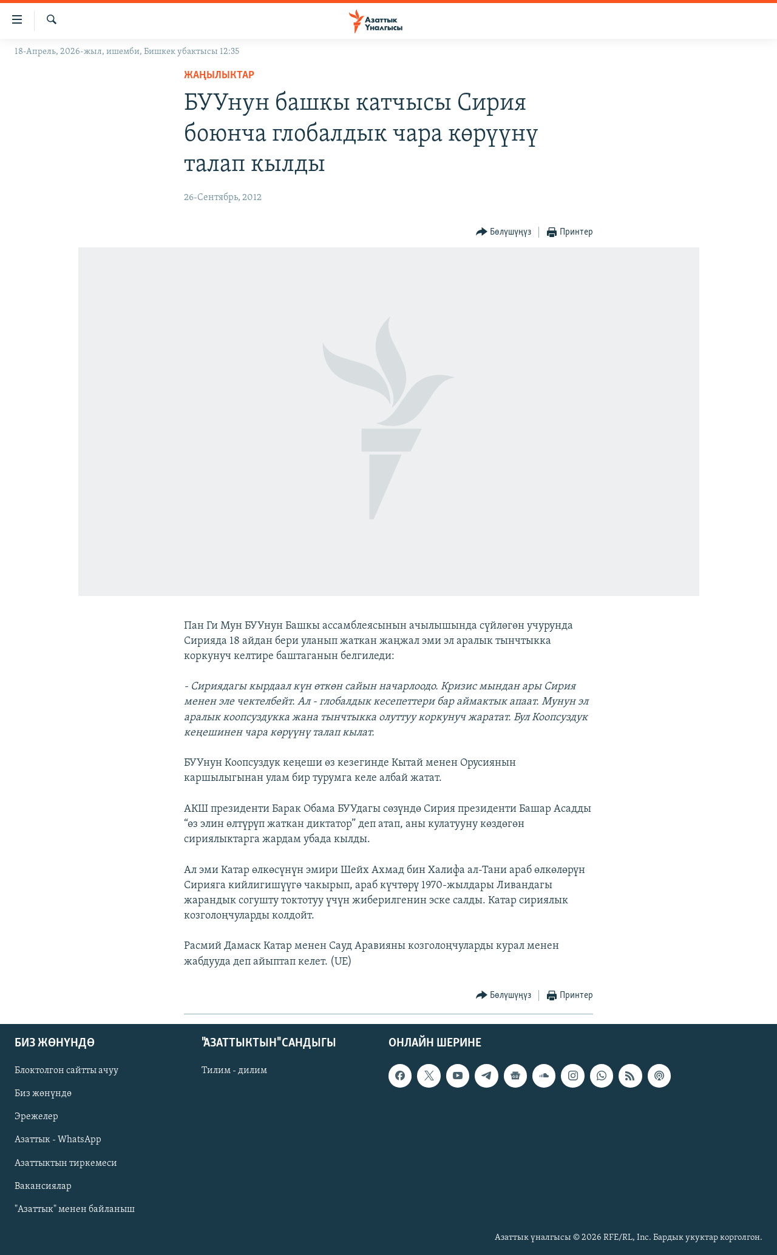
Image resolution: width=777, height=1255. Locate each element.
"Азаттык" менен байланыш (75, 1209)
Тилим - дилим (234, 1071)
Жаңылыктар (219, 75)
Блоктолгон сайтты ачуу (66, 1071)
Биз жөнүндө (43, 1094)
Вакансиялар (43, 1186)
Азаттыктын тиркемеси (66, 1163)
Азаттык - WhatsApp (58, 1140)
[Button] (504, 232)
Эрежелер (36, 1117)
